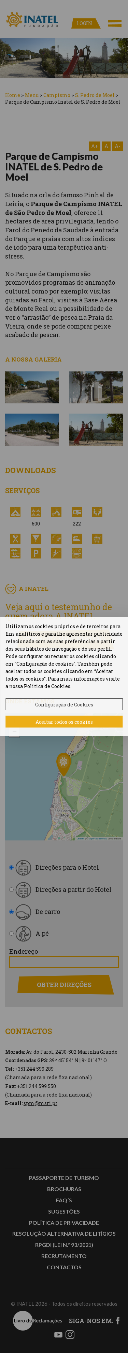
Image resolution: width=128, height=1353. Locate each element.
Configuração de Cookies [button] (64, 704)
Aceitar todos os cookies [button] (64, 722)
